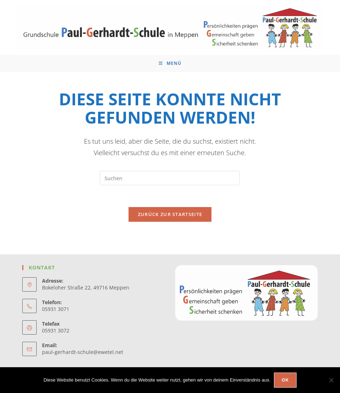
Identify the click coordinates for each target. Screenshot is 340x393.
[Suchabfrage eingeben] (170, 178)
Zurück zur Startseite (170, 214)
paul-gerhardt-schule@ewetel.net (82, 352)
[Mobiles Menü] (170, 63)
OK (285, 380)
